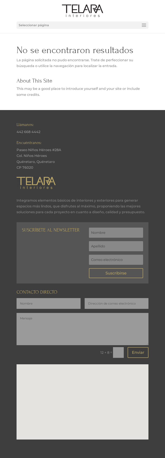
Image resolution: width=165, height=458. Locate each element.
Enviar (138, 352)
